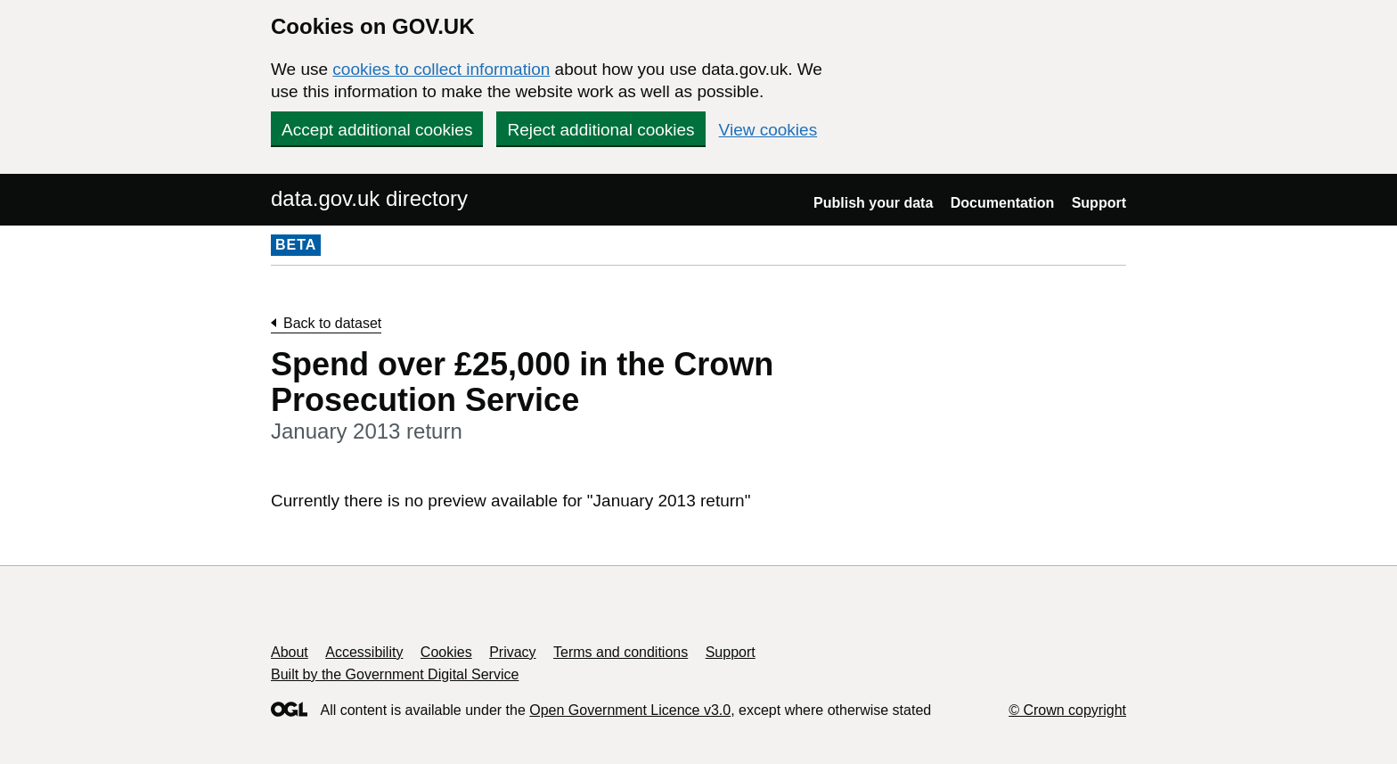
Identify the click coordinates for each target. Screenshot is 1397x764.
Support (1099, 202)
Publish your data (873, 202)
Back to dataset (332, 323)
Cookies (446, 652)
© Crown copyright (1067, 710)
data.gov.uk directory (369, 198)
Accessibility (364, 652)
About (289, 652)
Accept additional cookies (377, 129)
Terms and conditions (620, 652)
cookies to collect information (441, 69)
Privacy (512, 652)
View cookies (768, 129)
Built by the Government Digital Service (395, 674)
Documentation (1002, 202)
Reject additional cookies (600, 129)
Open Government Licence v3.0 (630, 710)
